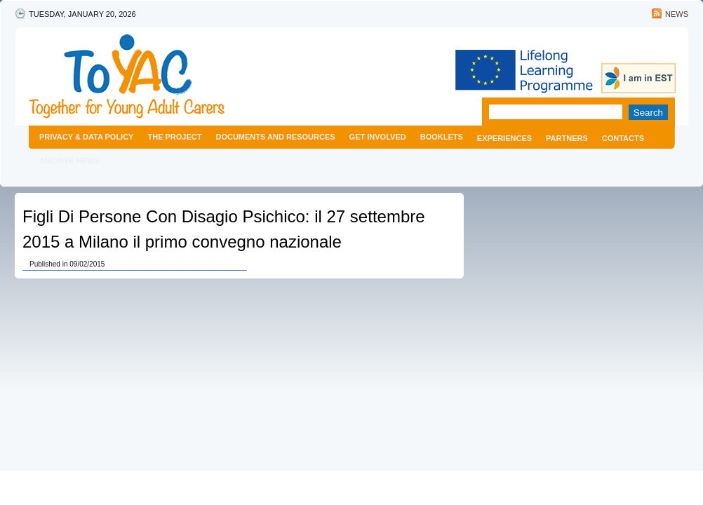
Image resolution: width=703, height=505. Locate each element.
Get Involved (377, 137)
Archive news (69, 160)
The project (174, 137)
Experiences (504, 138)
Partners (567, 138)
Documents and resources (275, 137)
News (676, 14)
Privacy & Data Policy (86, 137)
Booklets (441, 137)
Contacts (623, 138)
